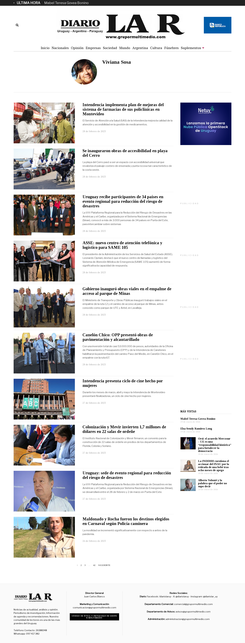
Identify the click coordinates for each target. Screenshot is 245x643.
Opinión (77, 48)
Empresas (93, 48)
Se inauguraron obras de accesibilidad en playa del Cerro (125, 153)
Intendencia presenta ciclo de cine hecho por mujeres (123, 383)
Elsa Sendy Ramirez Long (196, 428)
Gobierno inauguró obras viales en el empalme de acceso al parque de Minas (127, 291)
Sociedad (110, 48)
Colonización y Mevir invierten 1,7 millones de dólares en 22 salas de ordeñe (124, 429)
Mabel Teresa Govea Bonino (66, 3)
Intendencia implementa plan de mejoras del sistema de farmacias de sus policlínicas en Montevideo (123, 109)
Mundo (124, 48)
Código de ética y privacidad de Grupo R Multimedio (94, 617)
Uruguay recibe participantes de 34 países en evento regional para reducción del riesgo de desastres (123, 201)
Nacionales (60, 48)
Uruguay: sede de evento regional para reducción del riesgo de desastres (127, 475)
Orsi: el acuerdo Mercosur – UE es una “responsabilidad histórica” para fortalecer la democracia (214, 445)
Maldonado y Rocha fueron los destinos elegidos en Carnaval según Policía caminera (126, 521)
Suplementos (191, 48)
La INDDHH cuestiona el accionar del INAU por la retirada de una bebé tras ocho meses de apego (213, 465)
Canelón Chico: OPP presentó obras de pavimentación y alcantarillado (118, 337)
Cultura (156, 48)
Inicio (45, 48)
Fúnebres (171, 48)
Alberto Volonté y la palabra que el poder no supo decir (212, 483)
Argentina (140, 48)
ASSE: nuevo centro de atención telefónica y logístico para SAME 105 (122, 245)
